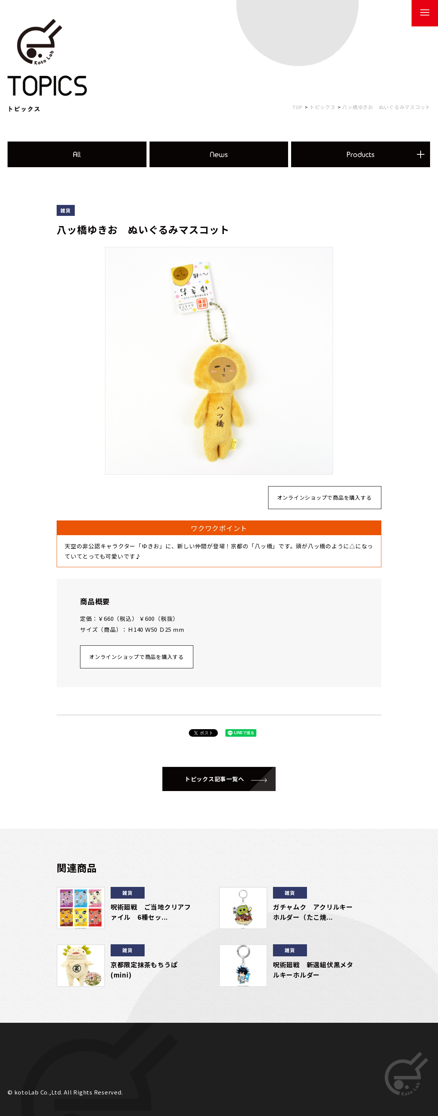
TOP (298, 107)
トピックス (323, 107)
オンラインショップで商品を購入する (324, 497)
